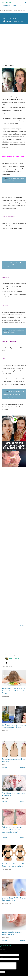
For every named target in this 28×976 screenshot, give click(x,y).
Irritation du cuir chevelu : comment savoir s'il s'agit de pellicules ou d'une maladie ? (13, 265)
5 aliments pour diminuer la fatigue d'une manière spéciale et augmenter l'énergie (13, 690)
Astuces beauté (6, 5)
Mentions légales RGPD (6, 945)
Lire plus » (23, 699)
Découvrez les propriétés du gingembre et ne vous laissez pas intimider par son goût (13, 394)
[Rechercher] (25, 3)
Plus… (21, 5)
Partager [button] (21, 625)
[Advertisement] (14, 46)
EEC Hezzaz (6, 3)
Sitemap (2, 946)
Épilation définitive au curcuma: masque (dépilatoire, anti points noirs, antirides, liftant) (12, 829)
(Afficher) (11, 65)
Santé (14, 5)
